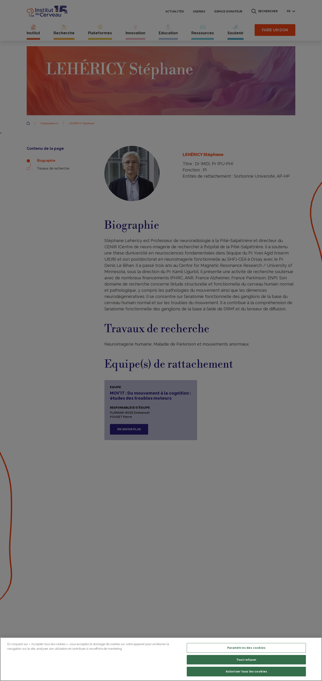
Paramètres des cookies (246, 647)
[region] (161, 659)
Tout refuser (246, 659)
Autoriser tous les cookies (246, 671)
